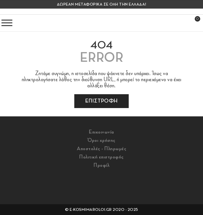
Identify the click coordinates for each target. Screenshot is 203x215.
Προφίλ (101, 165)
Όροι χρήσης (101, 140)
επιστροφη (101, 101)
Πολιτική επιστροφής (101, 157)
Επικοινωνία (101, 132)
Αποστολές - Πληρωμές (101, 148)
